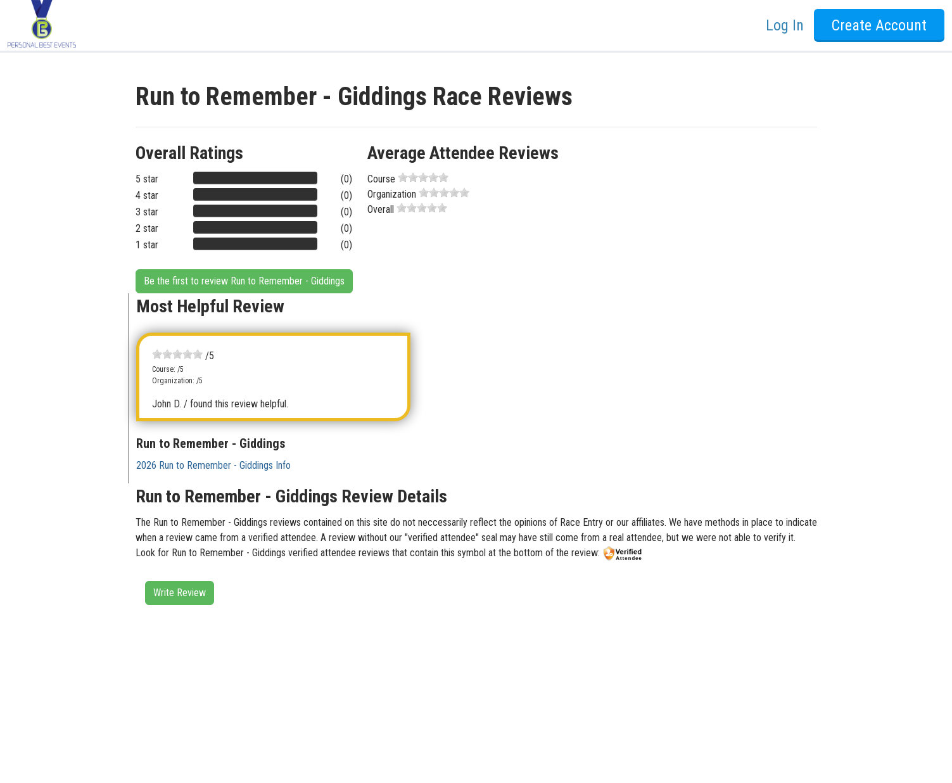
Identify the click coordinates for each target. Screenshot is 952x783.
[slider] (423, 177)
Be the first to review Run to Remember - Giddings (244, 281)
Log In (785, 25)
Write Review (179, 593)
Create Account (879, 25)
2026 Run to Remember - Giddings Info (213, 465)
